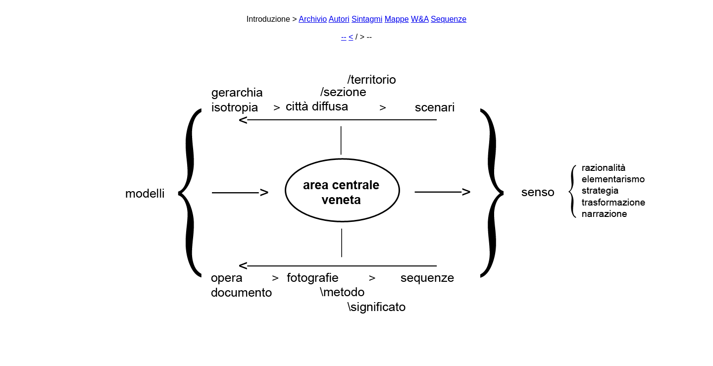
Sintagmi (367, 19)
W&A (420, 19)
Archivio (313, 19)
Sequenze (448, 19)
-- (344, 37)
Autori (339, 19)
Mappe (397, 19)
